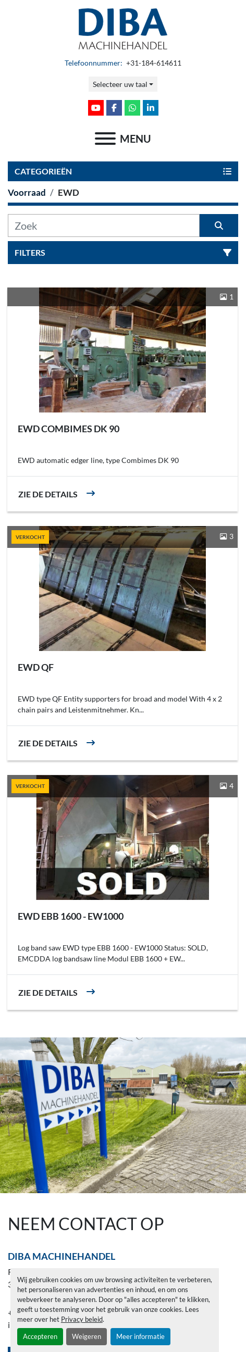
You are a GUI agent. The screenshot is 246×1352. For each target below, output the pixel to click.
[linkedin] (150, 108)
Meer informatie (140, 1336)
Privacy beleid (82, 1319)
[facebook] (114, 108)
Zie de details (48, 494)
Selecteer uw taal (120, 84)
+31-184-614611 (153, 63)
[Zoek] (104, 225)
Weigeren (86, 1336)
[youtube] (96, 108)
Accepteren (40, 1336)
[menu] (105, 138)
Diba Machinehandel (61, 1256)
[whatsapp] (132, 108)
